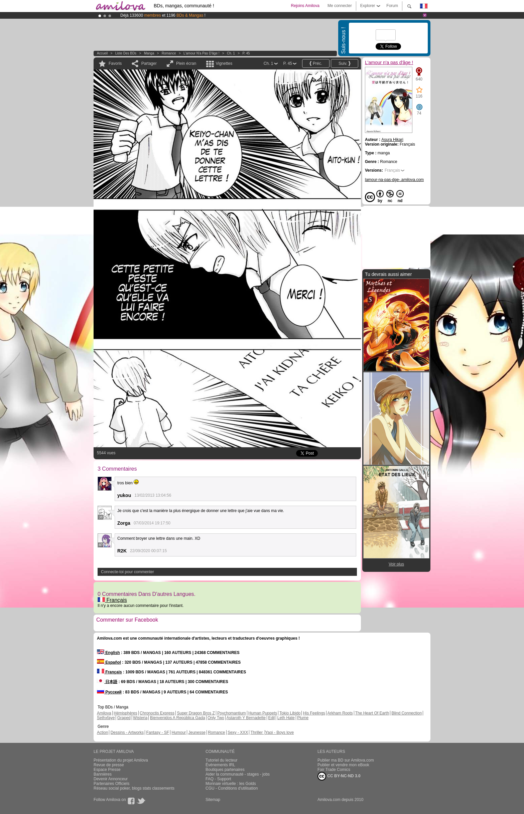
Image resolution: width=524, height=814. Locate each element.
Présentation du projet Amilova (121, 760)
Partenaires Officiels (111, 783)
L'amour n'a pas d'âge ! (201, 53)
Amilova (104, 713)
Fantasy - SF (157, 732)
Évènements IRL (220, 765)
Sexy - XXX (238, 732)
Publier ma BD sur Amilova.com (345, 760)
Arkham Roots (340, 713)
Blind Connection (406, 713)
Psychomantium (231, 713)
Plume (302, 717)
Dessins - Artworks (127, 732)
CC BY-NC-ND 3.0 (339, 776)
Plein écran (186, 63)
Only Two (216, 717)
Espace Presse (107, 769)
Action (102, 732)
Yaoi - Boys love (279, 732)
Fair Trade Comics (333, 769)
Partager (149, 63)
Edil (271, 717)
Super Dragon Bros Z (196, 713)
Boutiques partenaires (225, 769)
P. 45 (246, 53)
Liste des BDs (125, 53)
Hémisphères (125, 713)
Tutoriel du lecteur (222, 760)
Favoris (115, 63)
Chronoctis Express (157, 713)
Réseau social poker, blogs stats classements (134, 788)
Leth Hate (286, 717)
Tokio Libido (289, 713)
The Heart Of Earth (372, 713)
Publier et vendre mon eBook (343, 765)
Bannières (103, 774)
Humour (178, 732)
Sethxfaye (106, 717)
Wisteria (140, 717)
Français (112, 600)
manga (149, 53)
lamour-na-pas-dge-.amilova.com (394, 179)
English (108, 652)
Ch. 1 (231, 53)
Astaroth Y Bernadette (246, 717)
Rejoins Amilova (305, 5)
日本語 (107, 681)
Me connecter (340, 5)
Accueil (102, 53)
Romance (169, 53)
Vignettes (224, 63)
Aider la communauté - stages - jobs (238, 774)
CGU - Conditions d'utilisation (232, 788)
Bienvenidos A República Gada (177, 717)
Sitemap (213, 799)
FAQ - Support (218, 779)
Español (109, 662)
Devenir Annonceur (111, 779)
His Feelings (314, 713)
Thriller (257, 732)
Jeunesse (196, 732)
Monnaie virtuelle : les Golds (231, 783)
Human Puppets (262, 713)
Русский (109, 692)
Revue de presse (109, 765)
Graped (124, 717)
